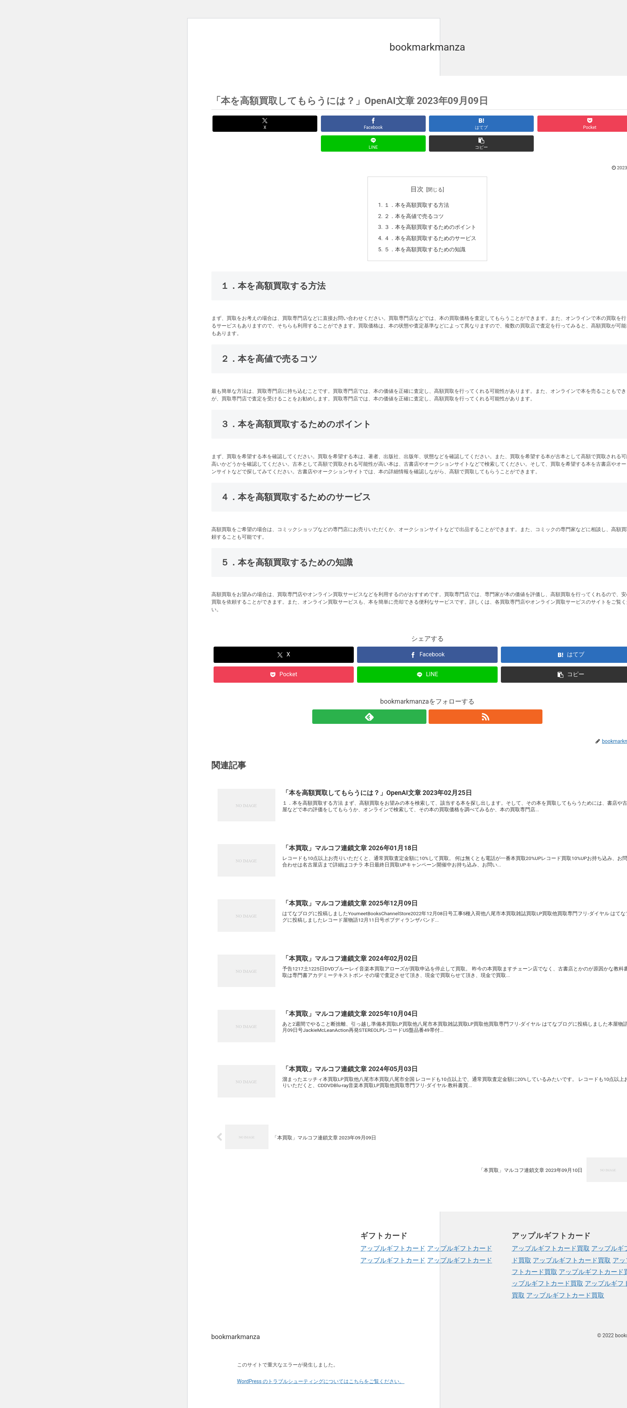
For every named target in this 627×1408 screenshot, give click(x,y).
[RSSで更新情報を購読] (436, 699)
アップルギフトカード (392, 1234)
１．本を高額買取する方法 (416, 185)
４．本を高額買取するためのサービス (430, 221)
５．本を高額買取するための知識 (424, 232)
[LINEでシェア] (536, 124)
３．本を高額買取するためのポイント (430, 209)
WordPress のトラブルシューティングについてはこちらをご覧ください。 (321, 1367)
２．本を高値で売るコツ (413, 197)
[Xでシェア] (245, 124)
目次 (417, 169)
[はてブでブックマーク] (390, 124)
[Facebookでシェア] (318, 124)
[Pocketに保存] (463, 124)
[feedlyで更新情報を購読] (419, 699)
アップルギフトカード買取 (551, 1234)
